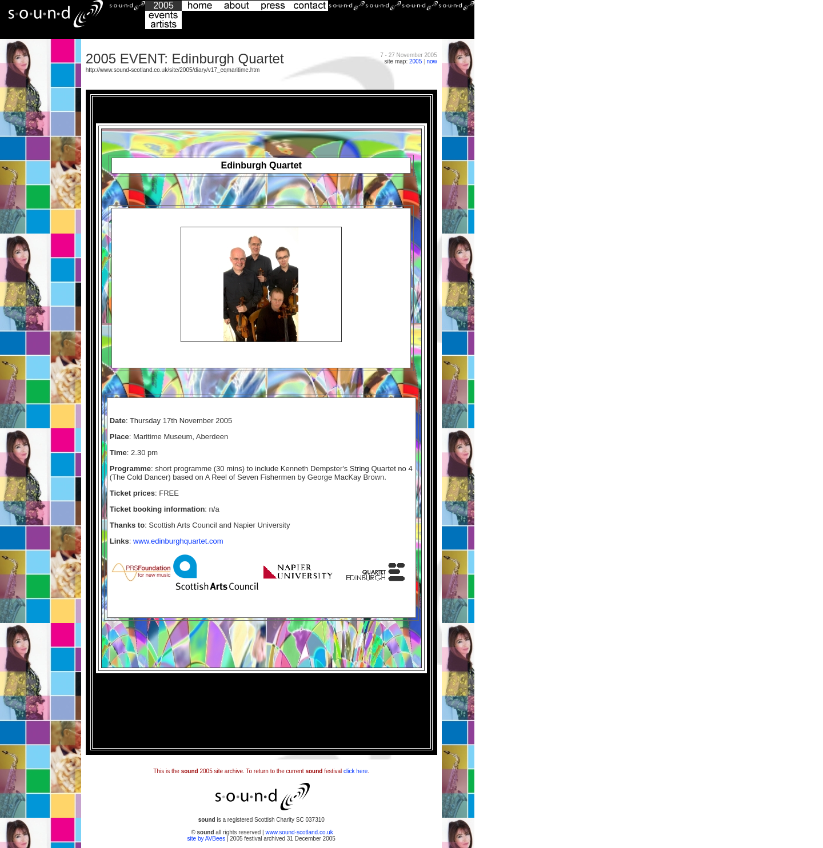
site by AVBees (207, 838)
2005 (415, 61)
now (431, 61)
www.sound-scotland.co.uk (299, 832)
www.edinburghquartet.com (178, 541)
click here (355, 771)
